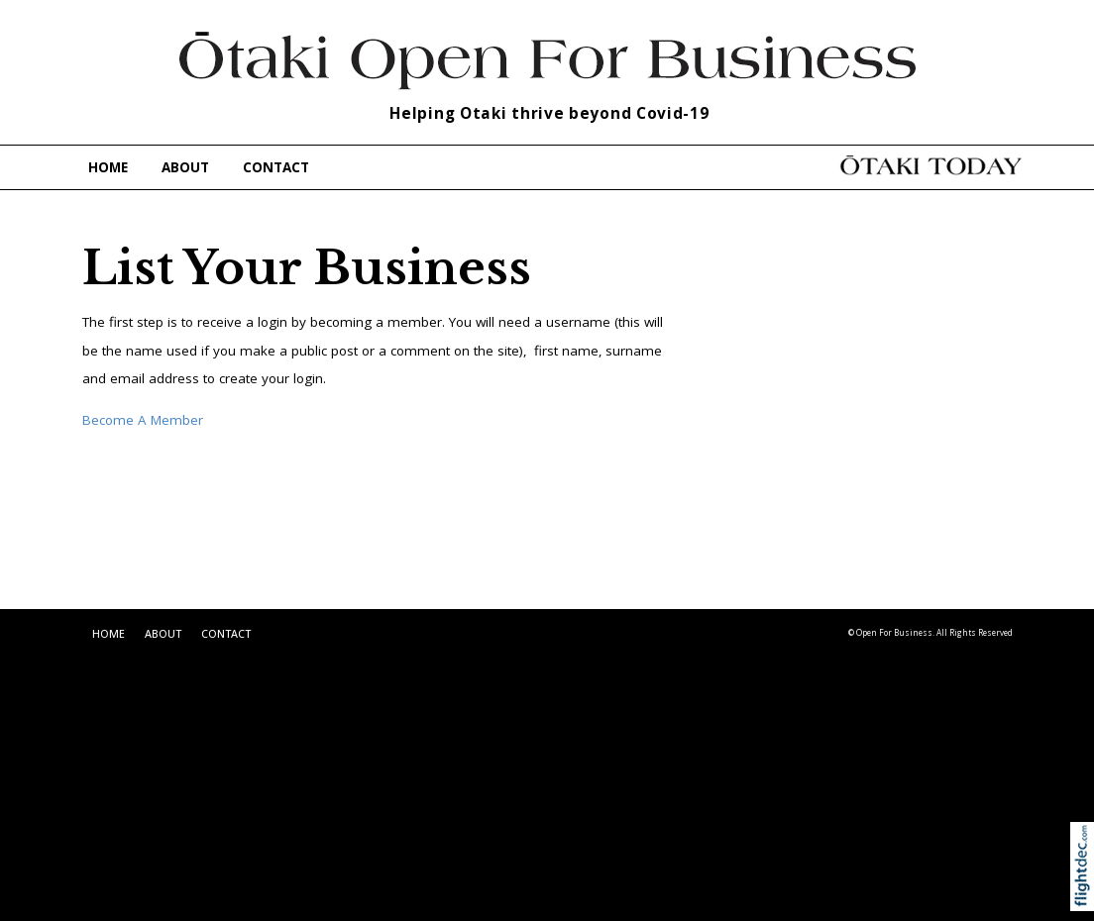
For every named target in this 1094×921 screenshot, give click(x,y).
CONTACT (276, 167)
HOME (108, 167)
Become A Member (142, 420)
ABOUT (185, 167)
